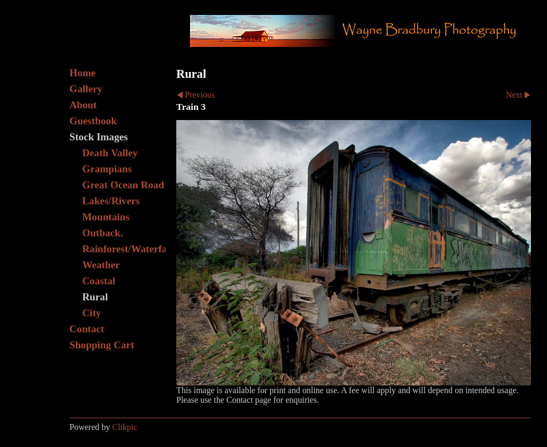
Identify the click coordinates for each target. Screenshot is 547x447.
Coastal (98, 280)
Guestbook (93, 120)
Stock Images (98, 136)
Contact (86, 328)
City (91, 312)
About (83, 104)
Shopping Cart (101, 344)
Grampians (107, 168)
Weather (101, 264)
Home (82, 72)
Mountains (106, 216)
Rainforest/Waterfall (124, 248)
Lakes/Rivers (111, 200)
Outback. (102, 232)
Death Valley (110, 152)
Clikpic (124, 427)
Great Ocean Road (123, 184)
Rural (95, 296)
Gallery (86, 88)
